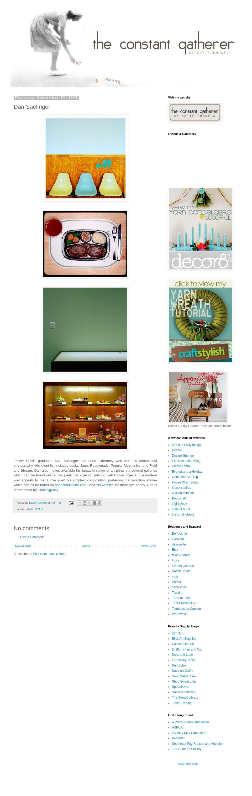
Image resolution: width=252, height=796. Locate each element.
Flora (175, 560)
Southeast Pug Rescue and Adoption (197, 744)
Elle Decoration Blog (186, 461)
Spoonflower (181, 687)
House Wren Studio (185, 482)
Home (86, 546)
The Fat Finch (181, 598)
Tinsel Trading (182, 703)
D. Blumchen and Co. (187, 649)
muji (175, 576)
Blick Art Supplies (184, 639)
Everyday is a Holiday (187, 472)
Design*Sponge (183, 455)
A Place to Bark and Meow (190, 722)
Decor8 (177, 450)
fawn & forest (181, 555)
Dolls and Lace (182, 655)
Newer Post (23, 546)
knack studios (181, 488)
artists (29, 509)
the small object (183, 514)
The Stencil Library (185, 697)
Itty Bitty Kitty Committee (189, 733)
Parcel (176, 582)
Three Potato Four (184, 603)
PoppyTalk (179, 498)
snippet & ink (181, 509)
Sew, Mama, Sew (184, 676)
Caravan (178, 539)
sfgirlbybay (179, 504)
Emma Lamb (181, 466)
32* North (178, 633)
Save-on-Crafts (182, 671)
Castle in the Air (183, 644)
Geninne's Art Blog (185, 477)
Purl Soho (179, 665)
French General (183, 566)
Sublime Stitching (184, 692)
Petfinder (178, 738)
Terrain (177, 593)
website (108, 485)
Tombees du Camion (186, 609)
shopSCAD (179, 587)
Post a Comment (32, 537)
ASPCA (177, 727)
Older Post (148, 546)
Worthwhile (179, 614)
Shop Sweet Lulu (184, 681)
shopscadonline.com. (71, 485)
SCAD (39, 509)
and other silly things (186, 445)
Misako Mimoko (183, 493)
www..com (188, 763)
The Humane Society (186, 749)
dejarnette (179, 544)
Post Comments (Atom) (49, 554)
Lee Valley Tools (183, 660)
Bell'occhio (179, 533)
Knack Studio (181, 571)
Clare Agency (48, 490)
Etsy (175, 550)
